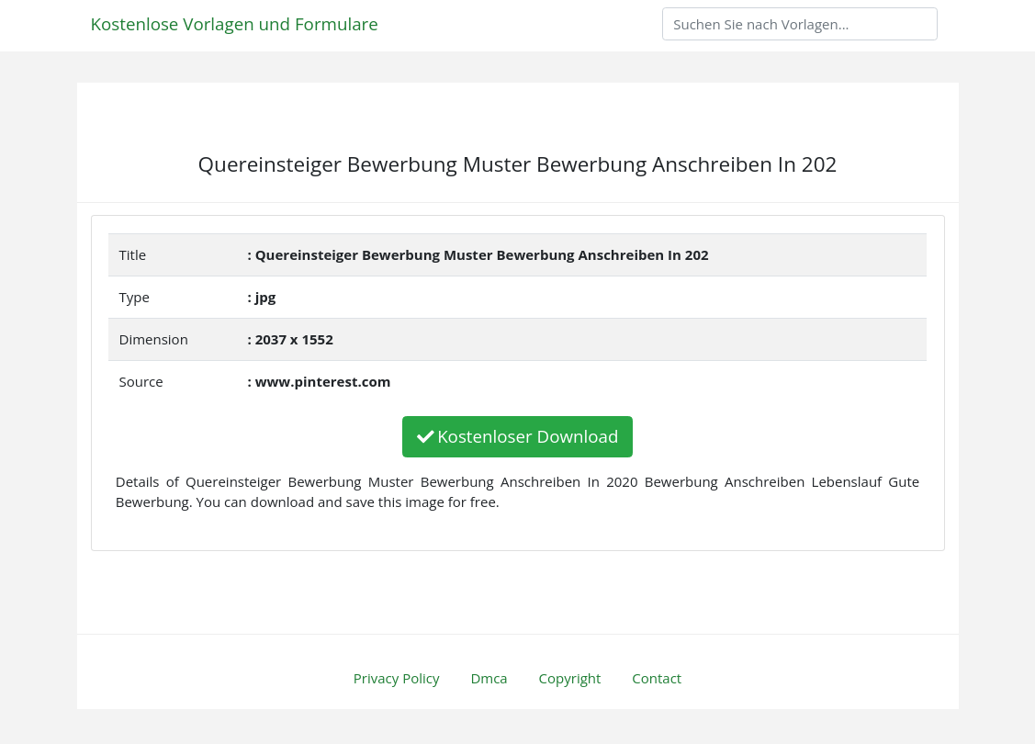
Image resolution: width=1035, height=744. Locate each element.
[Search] (800, 23)
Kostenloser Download (518, 435)
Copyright (570, 678)
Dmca (488, 678)
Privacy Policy (397, 678)
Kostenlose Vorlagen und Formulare (234, 23)
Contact (656, 678)
